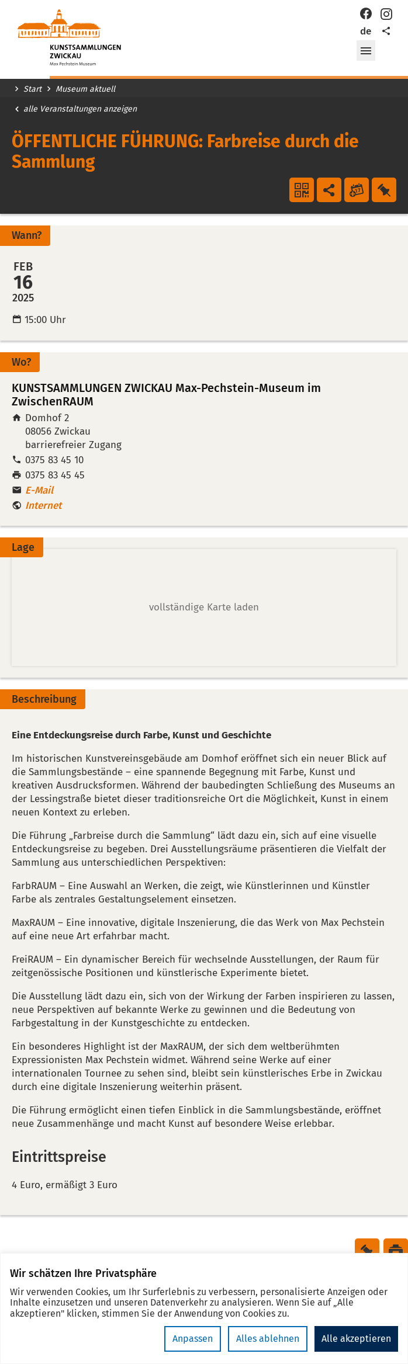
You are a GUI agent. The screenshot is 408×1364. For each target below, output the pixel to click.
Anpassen (192, 1338)
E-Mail (39, 490)
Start (32, 89)
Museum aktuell (85, 89)
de (365, 31)
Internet (43, 505)
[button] (366, 50)
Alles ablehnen (267, 1338)
